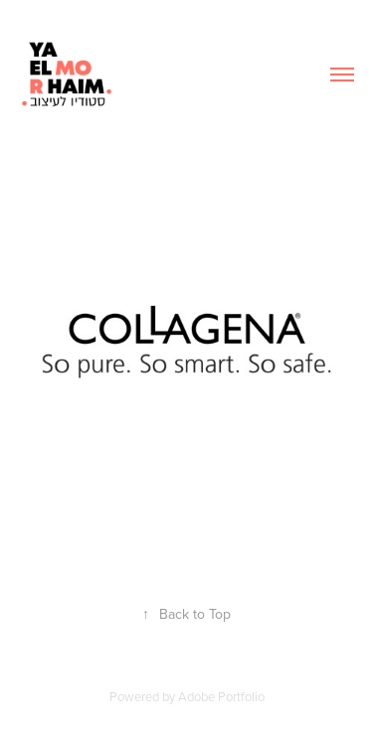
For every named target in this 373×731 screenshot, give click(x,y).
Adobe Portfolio (221, 696)
